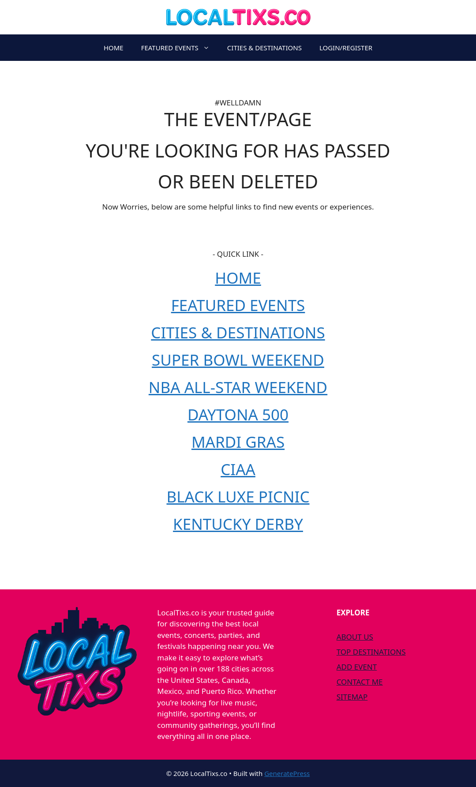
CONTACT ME (360, 682)
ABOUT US (355, 637)
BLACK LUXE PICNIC (237, 496)
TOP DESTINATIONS (371, 652)
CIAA (238, 469)
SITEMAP (352, 697)
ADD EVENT (357, 667)
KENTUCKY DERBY (238, 523)
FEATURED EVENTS (179, 47)
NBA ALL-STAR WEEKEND (238, 387)
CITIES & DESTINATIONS (264, 47)
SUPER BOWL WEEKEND (238, 359)
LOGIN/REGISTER (345, 47)
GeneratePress (287, 773)
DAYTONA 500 (238, 414)
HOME (114, 47)
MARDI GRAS (238, 441)
